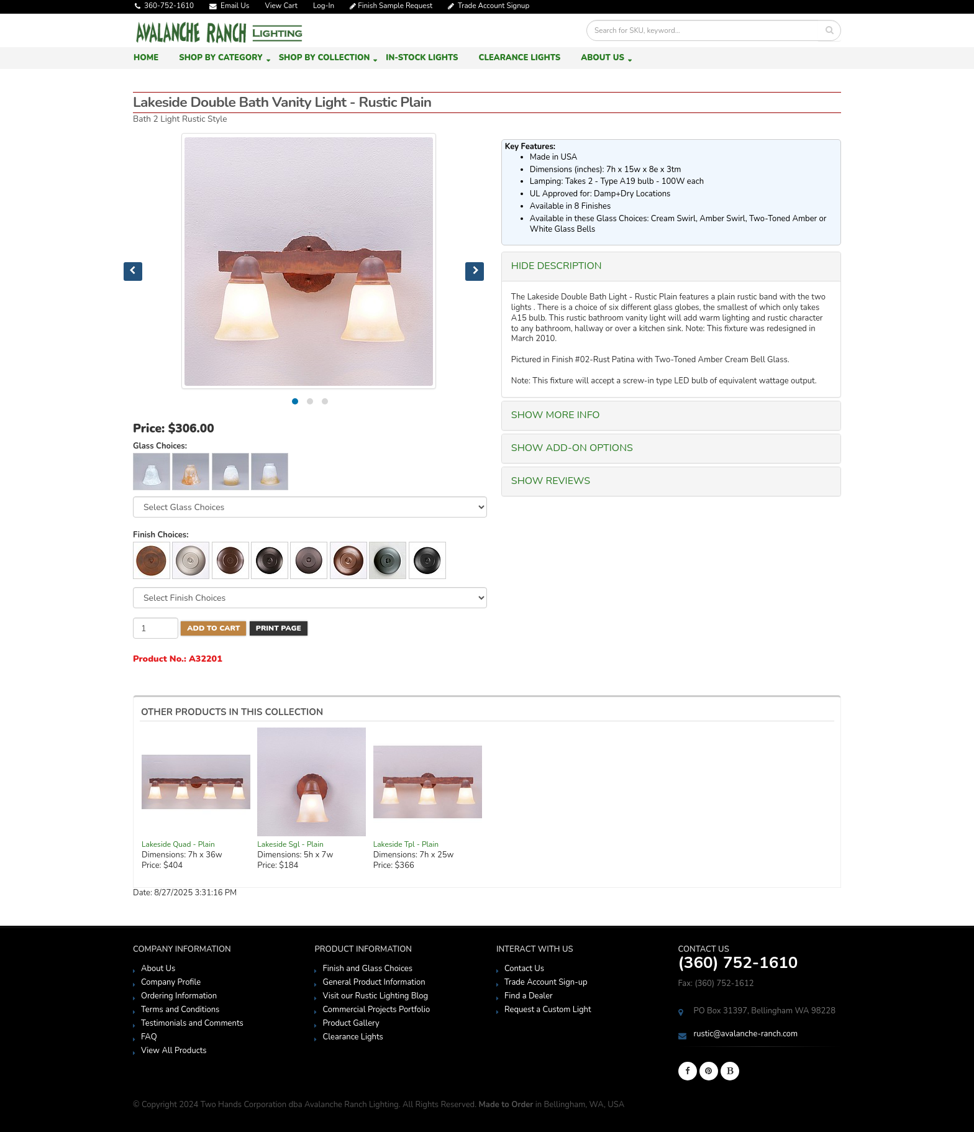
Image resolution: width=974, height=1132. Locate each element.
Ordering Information (179, 996)
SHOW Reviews (550, 481)
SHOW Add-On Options (572, 448)
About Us (602, 57)
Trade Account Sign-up (546, 982)
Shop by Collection (324, 57)
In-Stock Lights (422, 57)
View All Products (174, 1050)
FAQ (149, 1037)
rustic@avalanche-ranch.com (746, 1033)
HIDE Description (556, 266)
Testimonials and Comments (192, 1023)
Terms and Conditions (180, 1009)
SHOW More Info (555, 415)
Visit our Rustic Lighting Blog (375, 996)
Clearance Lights (519, 57)
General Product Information (373, 982)
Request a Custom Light (547, 1009)
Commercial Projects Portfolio (376, 1009)
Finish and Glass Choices (367, 968)
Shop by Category (220, 57)
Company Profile (171, 982)
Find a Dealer (528, 996)
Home (146, 57)
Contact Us (524, 968)
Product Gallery (350, 1023)
